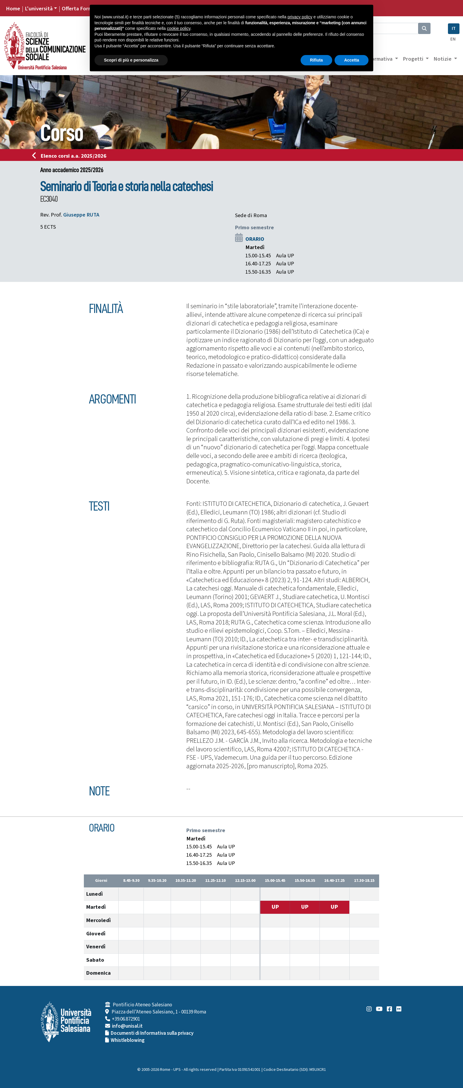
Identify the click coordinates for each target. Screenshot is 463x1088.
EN (453, 39)
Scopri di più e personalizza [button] (131, 60)
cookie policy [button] (178, 28)
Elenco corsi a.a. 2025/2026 (71, 156)
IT (454, 28)
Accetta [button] (351, 60)
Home (13, 8)
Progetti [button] (414, 59)
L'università (39, 8)
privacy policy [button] (300, 16)
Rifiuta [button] (316, 60)
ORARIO (254, 239)
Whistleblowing (128, 1040)
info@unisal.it (127, 1026)
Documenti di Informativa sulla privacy (152, 1033)
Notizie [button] (443, 59)
